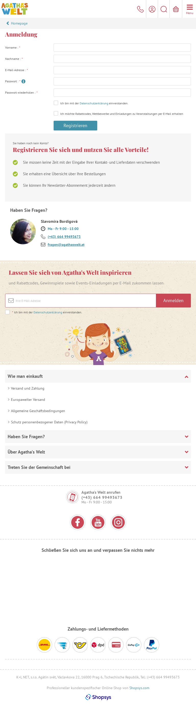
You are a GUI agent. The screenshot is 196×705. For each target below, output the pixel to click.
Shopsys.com (139, 688)
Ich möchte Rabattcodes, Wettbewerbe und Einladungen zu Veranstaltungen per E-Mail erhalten (121, 114)
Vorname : (12, 47)
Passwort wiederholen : (21, 92)
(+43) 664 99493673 (64, 236)
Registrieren (75, 125)
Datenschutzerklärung (94, 103)
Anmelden (173, 300)
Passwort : (13, 81)
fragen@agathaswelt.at (66, 244)
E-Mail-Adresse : (16, 70)
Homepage (19, 23)
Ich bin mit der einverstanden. (94, 103)
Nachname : (14, 59)
